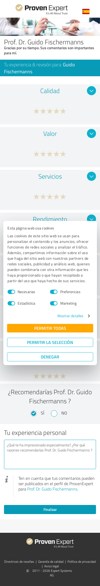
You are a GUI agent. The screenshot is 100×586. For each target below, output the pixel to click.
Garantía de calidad (50, 561)
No (64, 413)
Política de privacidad (81, 561)
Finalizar (50, 509)
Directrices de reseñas (19, 561)
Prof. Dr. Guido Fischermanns (52, 489)
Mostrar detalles (70, 315)
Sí (42, 413)
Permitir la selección (50, 342)
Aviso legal (51, 566)
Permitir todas (50, 328)
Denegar (50, 357)
